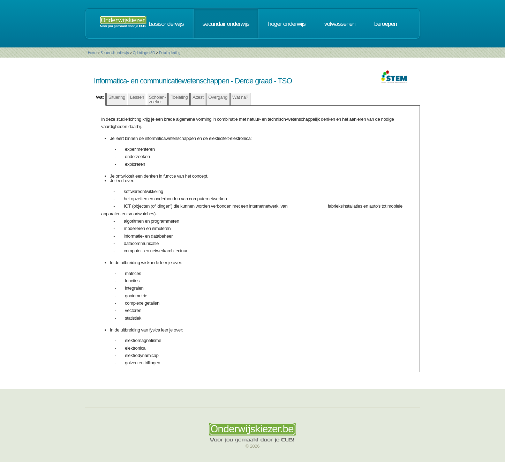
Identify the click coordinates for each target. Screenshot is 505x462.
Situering (116, 97)
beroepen (385, 23)
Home (92, 53)
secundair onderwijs (226, 23)
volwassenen (339, 23)
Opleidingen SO (144, 53)
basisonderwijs (166, 23)
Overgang (217, 97)
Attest (198, 97)
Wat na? (240, 97)
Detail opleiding (169, 53)
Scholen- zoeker (157, 99)
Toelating (179, 97)
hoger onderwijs (287, 23)
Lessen (137, 97)
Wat (100, 97)
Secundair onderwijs (114, 53)
